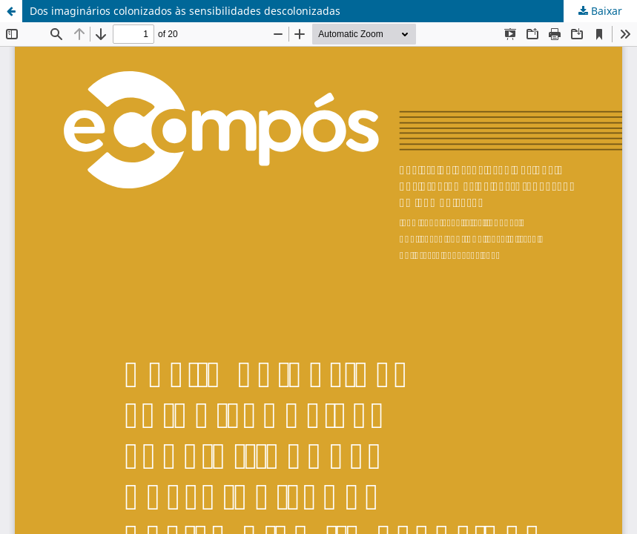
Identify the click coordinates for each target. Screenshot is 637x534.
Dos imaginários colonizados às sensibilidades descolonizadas (185, 11)
